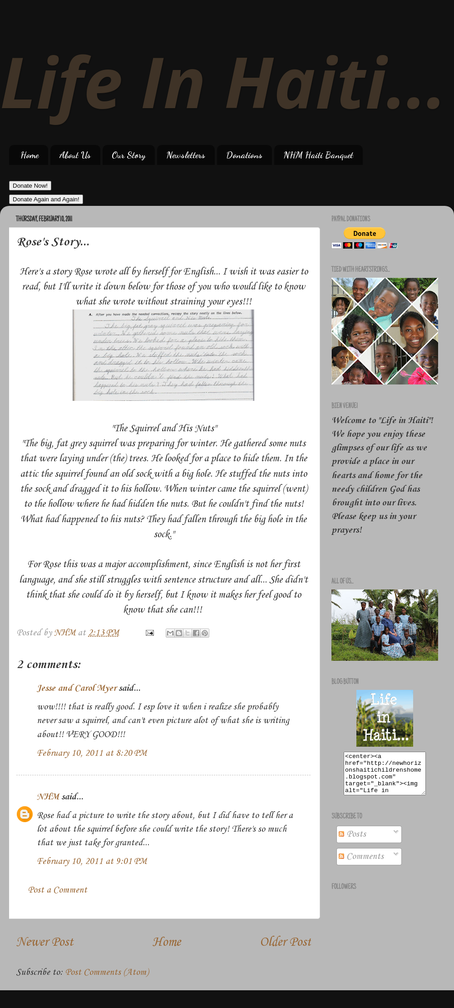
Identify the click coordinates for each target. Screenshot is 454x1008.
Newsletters (185, 155)
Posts (352, 842)
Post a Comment (57, 890)
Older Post (285, 942)
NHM (48, 797)
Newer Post (44, 942)
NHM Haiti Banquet (318, 155)
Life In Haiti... (223, 81)
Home (29, 155)
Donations (244, 155)
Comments (361, 864)
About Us (75, 155)
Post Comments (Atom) (106, 972)
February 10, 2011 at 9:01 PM (92, 861)
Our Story (128, 155)
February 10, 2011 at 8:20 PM (92, 753)
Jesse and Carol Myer (76, 688)
